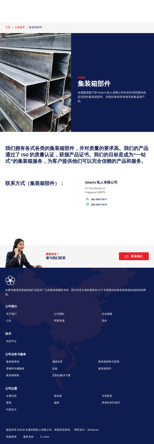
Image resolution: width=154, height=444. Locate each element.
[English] (10, 3)
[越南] (77, 403)
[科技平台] (29, 342)
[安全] (125, 321)
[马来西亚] (125, 397)
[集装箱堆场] (28, 362)
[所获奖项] (77, 321)
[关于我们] (29, 315)
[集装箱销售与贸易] (120, 362)
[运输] (74, 369)
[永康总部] (29, 397)
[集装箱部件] (120, 369)
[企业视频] (125, 315)
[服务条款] (30, 436)
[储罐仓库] (74, 362)
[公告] (29, 321)
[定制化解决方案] (74, 376)
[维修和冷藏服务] (28, 369)
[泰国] (29, 403)
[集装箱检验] (28, 376)
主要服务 (19, 27)
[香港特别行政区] (125, 403)
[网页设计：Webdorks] (87, 430)
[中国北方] (29, 410)
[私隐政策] (13, 436)
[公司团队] (77, 315)
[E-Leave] (47, 436)
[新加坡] (77, 397)
